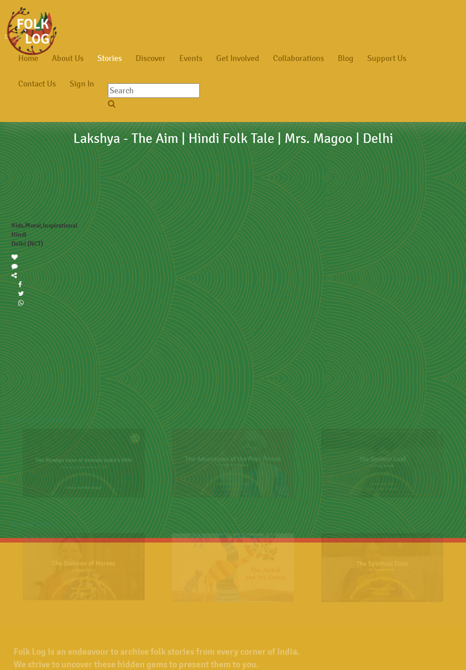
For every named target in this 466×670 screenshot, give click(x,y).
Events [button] (191, 58)
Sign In (82, 84)
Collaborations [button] (298, 58)
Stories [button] (109, 58)
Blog (346, 58)
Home (28, 58)
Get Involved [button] (237, 58)
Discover (151, 58)
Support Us (386, 58)
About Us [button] (68, 58)
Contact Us (37, 84)
